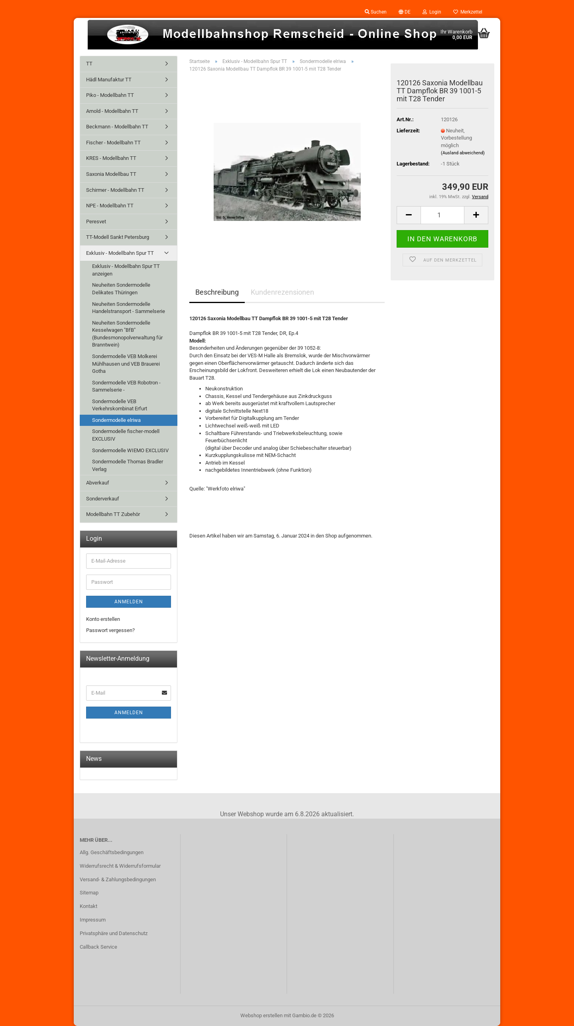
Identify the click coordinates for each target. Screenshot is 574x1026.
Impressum (93, 920)
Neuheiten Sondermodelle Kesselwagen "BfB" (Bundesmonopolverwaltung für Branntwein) (127, 334)
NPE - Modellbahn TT (110, 206)
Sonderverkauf (102, 499)
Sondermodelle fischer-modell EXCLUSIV (125, 435)
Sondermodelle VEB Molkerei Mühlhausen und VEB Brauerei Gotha (126, 363)
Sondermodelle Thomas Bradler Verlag (127, 465)
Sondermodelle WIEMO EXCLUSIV (130, 450)
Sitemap (89, 893)
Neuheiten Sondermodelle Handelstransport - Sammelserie (128, 308)
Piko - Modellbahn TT (110, 95)
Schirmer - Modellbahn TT (115, 190)
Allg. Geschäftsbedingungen (112, 852)
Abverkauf (97, 483)
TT (89, 64)
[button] (405, 12)
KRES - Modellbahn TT (111, 158)
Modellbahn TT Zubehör (113, 514)
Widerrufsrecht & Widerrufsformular (120, 866)
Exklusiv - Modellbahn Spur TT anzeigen (126, 270)
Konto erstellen (103, 619)
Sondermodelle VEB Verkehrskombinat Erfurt (119, 405)
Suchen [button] (376, 12)
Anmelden (128, 602)
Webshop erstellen (261, 1015)
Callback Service (98, 947)
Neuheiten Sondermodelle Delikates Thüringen (121, 288)
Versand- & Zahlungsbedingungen (118, 879)
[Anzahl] (442, 215)
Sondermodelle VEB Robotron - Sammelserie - (126, 386)
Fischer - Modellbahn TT (113, 143)
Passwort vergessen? (110, 630)
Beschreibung (217, 292)
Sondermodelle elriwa (116, 420)
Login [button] (432, 12)
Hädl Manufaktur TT (109, 80)
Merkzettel (467, 12)
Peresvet (96, 221)
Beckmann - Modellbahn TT (117, 127)
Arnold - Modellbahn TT (112, 111)
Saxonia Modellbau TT (111, 174)
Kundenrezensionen (282, 292)
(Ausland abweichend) (463, 153)
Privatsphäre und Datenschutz (113, 933)
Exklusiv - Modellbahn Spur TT (120, 253)
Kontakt (88, 906)
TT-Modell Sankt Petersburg (117, 237)
